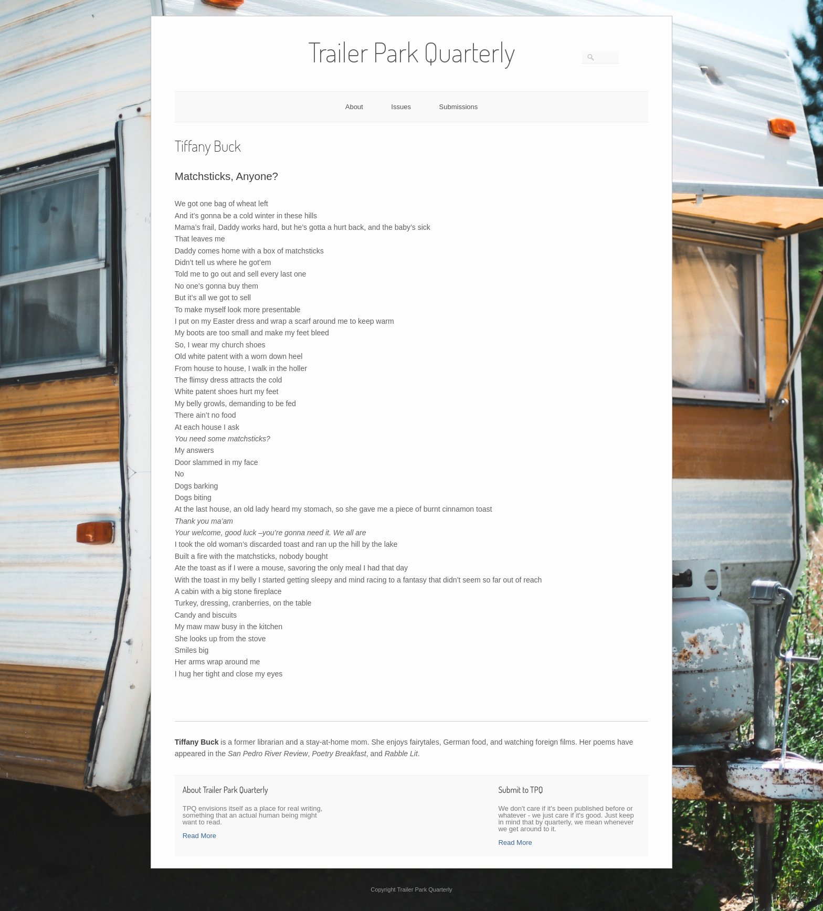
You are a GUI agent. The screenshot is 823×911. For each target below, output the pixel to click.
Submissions (458, 107)
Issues (401, 107)
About (354, 107)
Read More (199, 836)
